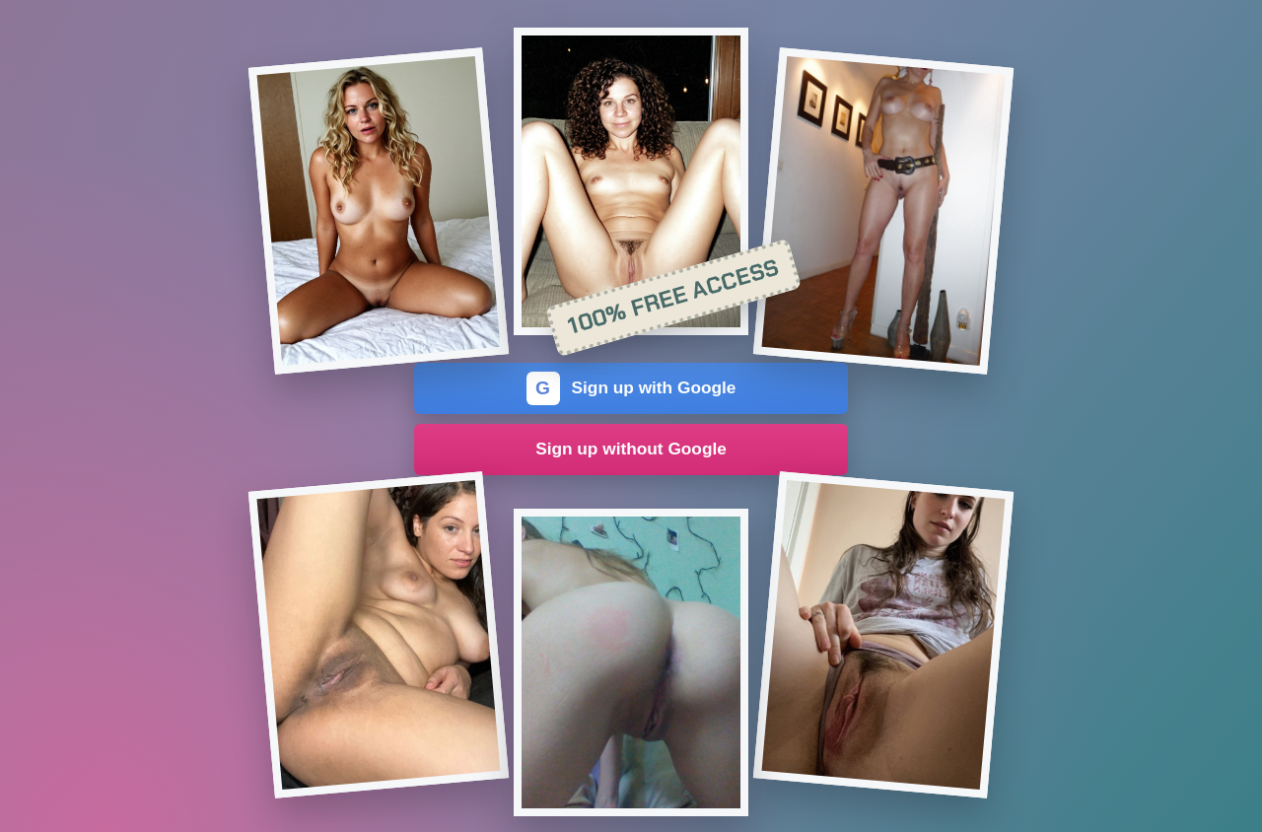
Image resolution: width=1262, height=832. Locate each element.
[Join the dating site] (378, 211)
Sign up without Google (631, 448)
